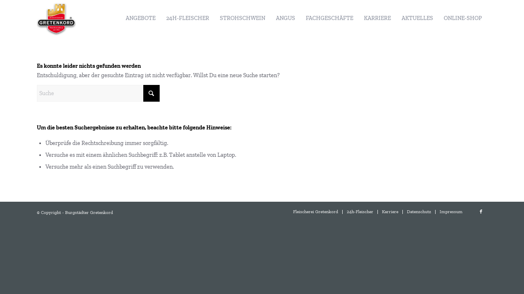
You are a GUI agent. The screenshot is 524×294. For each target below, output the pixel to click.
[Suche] (98, 93)
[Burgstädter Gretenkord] (56, 18)
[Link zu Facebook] (481, 212)
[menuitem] (140, 18)
